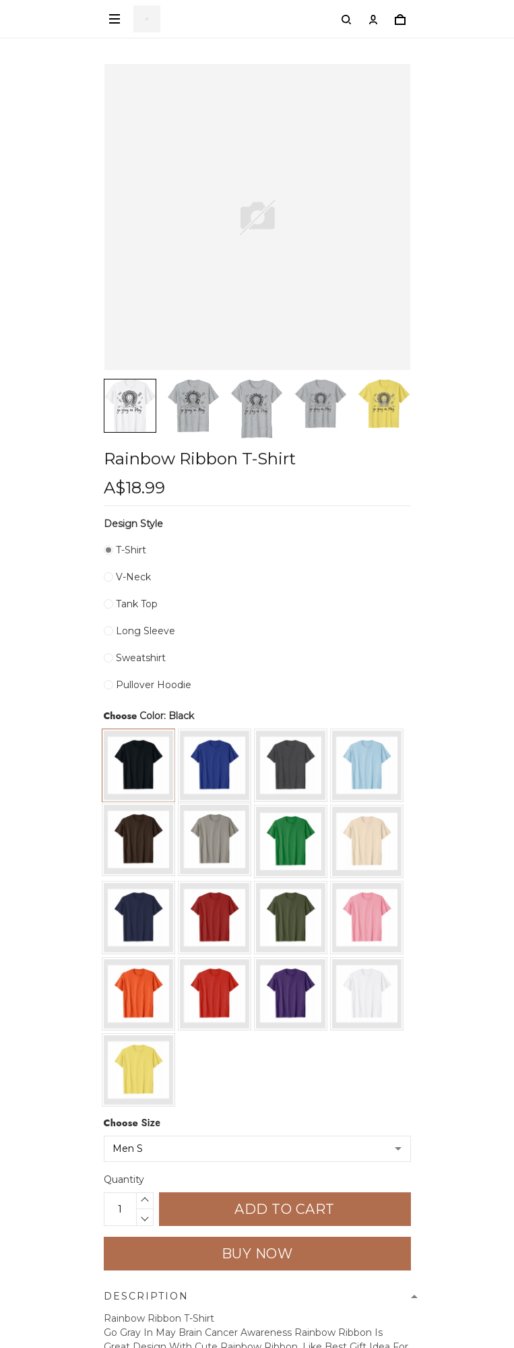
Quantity (124, 1179)
